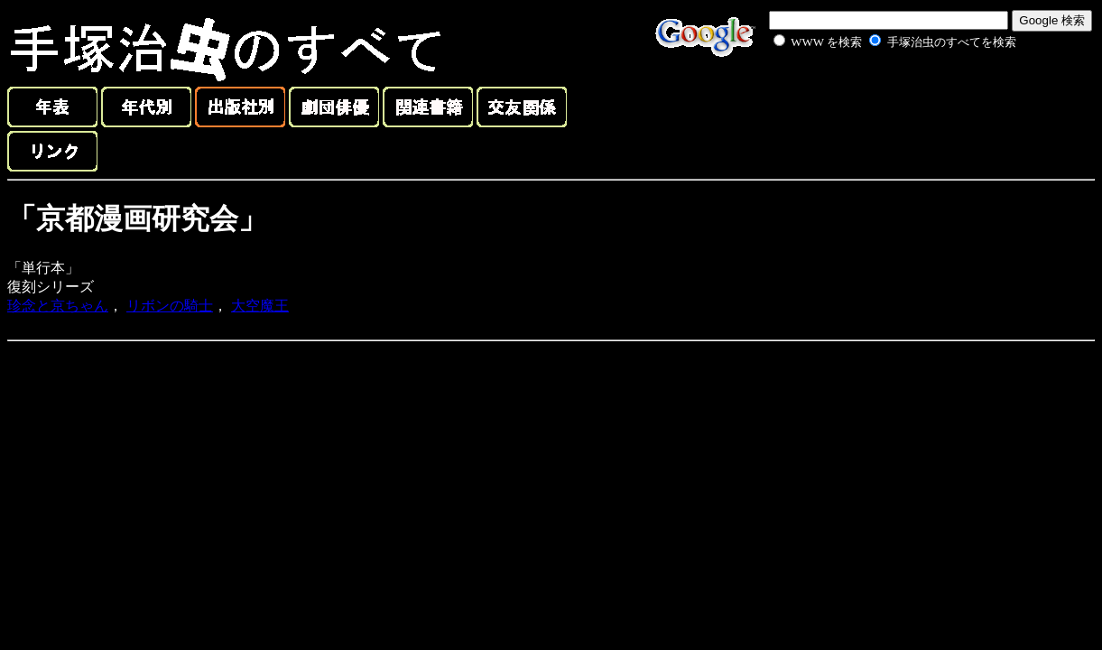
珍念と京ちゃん (57, 305)
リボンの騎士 (169, 305)
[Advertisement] (874, 94)
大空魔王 (260, 305)
